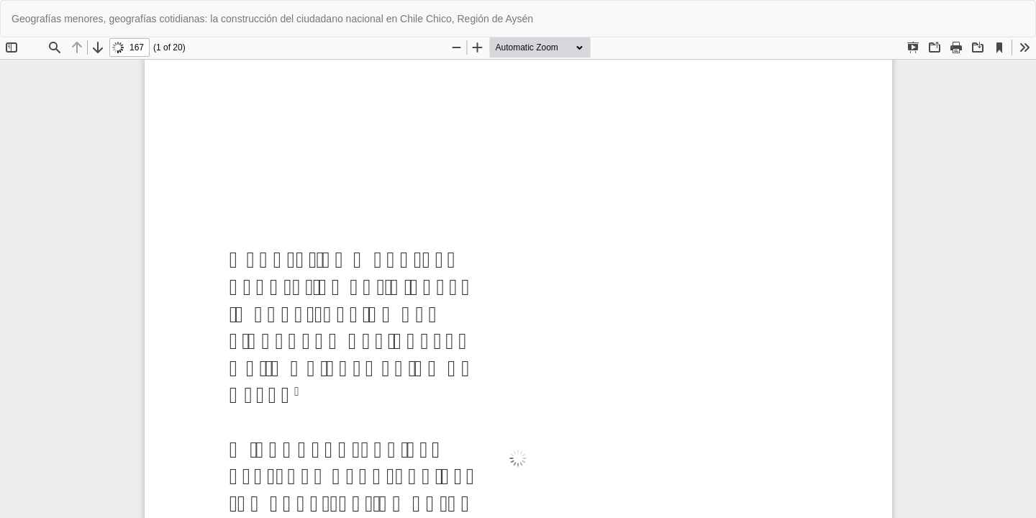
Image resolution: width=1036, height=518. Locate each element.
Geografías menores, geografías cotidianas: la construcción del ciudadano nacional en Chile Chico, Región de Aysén (272, 18)
